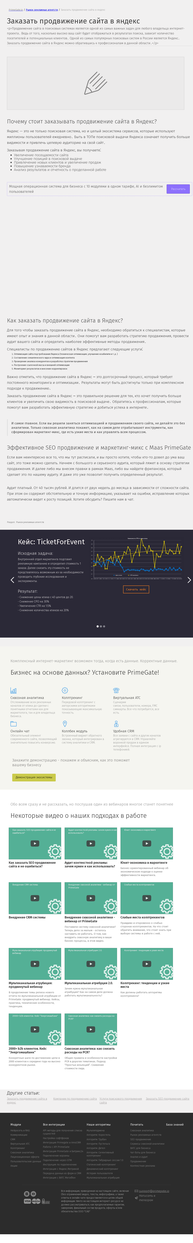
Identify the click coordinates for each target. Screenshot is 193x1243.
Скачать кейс (136, 589)
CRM (12, 1139)
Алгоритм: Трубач (97, 1139)
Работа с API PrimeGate (56, 1147)
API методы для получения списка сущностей (62, 1132)
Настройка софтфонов (56, 1138)
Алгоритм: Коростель (98, 1135)
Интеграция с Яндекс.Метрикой (61, 1169)
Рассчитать (178, 189)
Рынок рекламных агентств (145, 1135)
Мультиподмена (96, 1130)
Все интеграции (54, 1124)
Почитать (136, 1124)
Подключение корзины (56, 1156)
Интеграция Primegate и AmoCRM (62, 1142)
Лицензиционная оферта (24, 1157)
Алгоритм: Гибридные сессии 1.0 (105, 1160)
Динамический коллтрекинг (102, 1169)
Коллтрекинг (17, 1148)
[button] (13, 580)
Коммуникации (18, 1135)
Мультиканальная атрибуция (103, 1178)
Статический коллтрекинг (101, 1164)
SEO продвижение (140, 1139)
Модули (15, 1124)
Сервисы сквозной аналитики (147, 1144)
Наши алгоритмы (99, 1124)
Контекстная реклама (142, 1166)
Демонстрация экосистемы (34, 777)
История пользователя (100, 1173)
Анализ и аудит (139, 1157)
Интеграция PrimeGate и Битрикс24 (63, 1151)
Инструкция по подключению (60, 1164)
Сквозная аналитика (22, 1152)
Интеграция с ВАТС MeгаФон (59, 1178)
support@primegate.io (154, 1191)
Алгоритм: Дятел (96, 1148)
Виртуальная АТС (20, 1144)
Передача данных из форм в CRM (62, 1173)
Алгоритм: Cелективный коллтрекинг (100, 1154)
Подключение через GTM (57, 1160)
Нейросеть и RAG (20, 1130)
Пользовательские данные (25, 1161)
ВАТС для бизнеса (140, 1148)
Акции (13, 1166)
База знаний (175, 1124)
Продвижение (138, 1161)
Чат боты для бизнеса (142, 1152)
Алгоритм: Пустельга (98, 1144)
